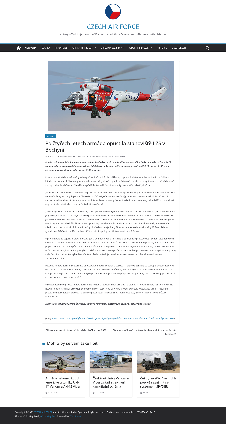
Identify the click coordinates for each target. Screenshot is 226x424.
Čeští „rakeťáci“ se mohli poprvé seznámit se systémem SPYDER (158, 382)
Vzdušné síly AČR (138, 47)
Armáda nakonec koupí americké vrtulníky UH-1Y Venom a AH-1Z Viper (63, 382)
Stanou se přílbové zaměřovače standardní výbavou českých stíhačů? (146, 332)
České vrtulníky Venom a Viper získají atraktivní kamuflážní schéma (111, 382)
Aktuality (30, 47)
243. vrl (111, 156)
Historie (162, 47)
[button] (94, 48)
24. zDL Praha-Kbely (98, 156)
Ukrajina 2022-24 (110, 47)
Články (45, 47)
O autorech (179, 47)
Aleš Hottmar (66, 156)
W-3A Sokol (120, 156)
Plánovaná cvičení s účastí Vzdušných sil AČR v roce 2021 (74, 330)
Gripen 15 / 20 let (82, 47)
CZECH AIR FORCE (113, 26)
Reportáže (61, 47)
